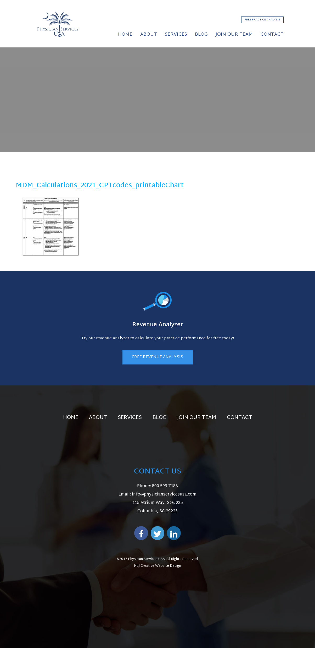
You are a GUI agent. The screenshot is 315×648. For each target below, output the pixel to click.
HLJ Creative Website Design (157, 566)
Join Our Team (196, 417)
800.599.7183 (165, 486)
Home (70, 417)
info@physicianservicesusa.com (164, 494)
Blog (159, 417)
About (98, 417)
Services (130, 417)
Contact (239, 417)
